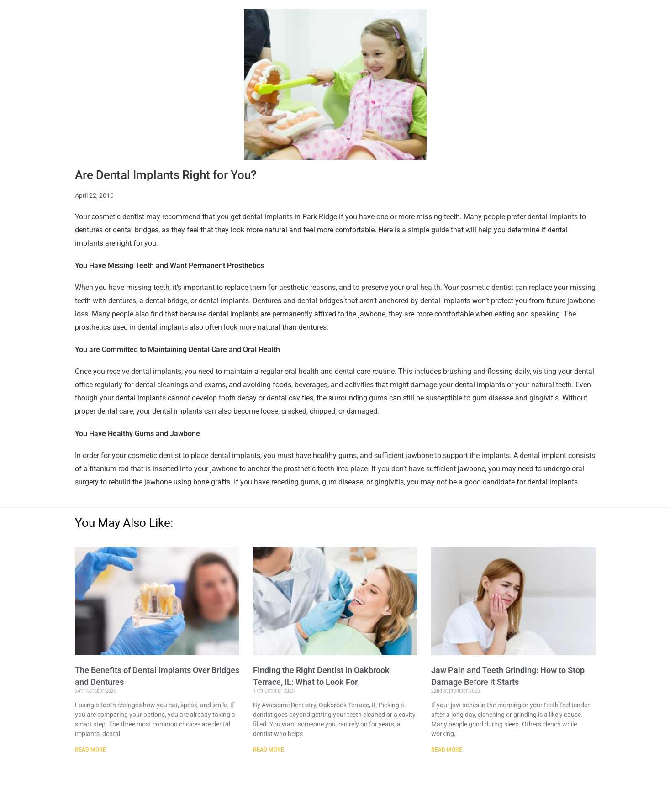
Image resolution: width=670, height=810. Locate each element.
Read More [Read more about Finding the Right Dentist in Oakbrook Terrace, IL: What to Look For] (268, 750)
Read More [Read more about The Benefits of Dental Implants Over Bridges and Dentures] (90, 750)
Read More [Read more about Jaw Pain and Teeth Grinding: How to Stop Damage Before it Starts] (446, 750)
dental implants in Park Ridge (290, 216)
